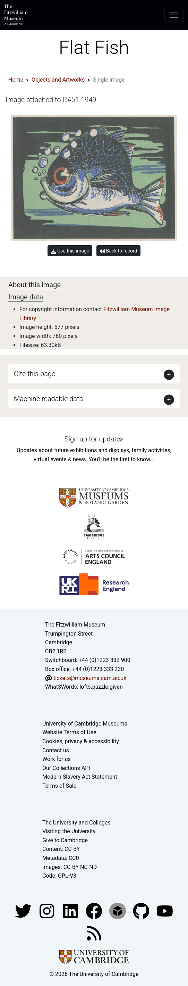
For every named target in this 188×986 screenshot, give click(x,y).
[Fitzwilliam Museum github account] (142, 910)
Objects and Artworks (58, 79)
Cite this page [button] (34, 374)
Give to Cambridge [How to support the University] (65, 840)
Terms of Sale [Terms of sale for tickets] (59, 785)
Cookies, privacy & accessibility (80, 741)
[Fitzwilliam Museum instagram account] (47, 910)
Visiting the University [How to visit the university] (68, 831)
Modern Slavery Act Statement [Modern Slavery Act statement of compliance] (79, 776)
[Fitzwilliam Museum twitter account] (24, 910)
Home (15, 79)
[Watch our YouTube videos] (165, 910)
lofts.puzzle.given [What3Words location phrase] (100, 686)
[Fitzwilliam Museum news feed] (94, 932)
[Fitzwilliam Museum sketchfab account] (118, 910)
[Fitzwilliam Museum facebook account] (71, 910)
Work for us (56, 759)
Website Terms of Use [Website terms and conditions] (69, 732)
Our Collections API (66, 768)
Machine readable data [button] (48, 399)
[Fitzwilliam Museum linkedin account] (94, 910)
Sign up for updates (94, 439)
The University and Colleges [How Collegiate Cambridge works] (76, 822)
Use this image (70, 251)
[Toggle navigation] (174, 15)
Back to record (118, 251)
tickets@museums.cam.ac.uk (89, 678)
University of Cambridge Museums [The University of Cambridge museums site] (84, 723)
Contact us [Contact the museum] (55, 750)
